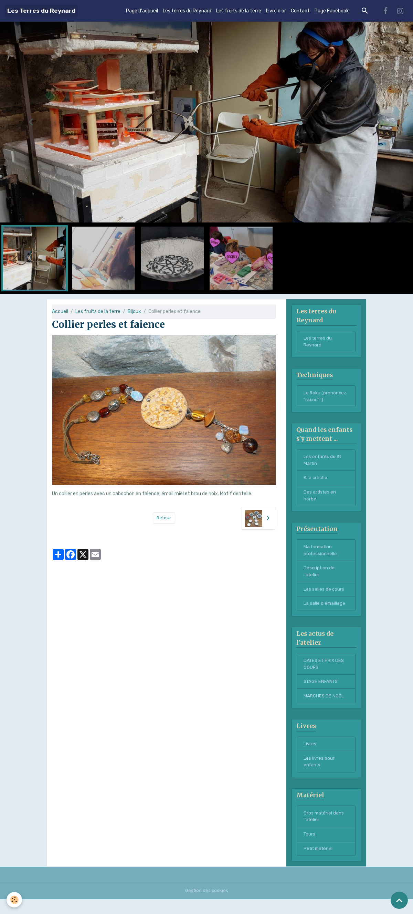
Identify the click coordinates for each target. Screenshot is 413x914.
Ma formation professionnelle (321, 556)
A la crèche (316, 482)
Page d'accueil (142, 11)
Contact (300, 11)
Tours (310, 848)
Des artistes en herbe (320, 500)
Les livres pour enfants (319, 773)
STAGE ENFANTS (322, 692)
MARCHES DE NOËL (324, 706)
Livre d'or (276, 11)
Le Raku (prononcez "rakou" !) (325, 398)
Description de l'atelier (320, 578)
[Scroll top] (399, 900)
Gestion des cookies (206, 905)
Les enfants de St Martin (323, 463)
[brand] (41, 11)
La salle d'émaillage (325, 612)
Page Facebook (332, 11)
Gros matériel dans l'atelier (325, 829)
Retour (164, 518)
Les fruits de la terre (238, 11)
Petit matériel (319, 863)
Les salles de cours (324, 597)
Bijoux (134, 311)
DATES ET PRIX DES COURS (325, 673)
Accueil (60, 311)
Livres (310, 755)
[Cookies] (14, 899)
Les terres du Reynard (187, 11)
